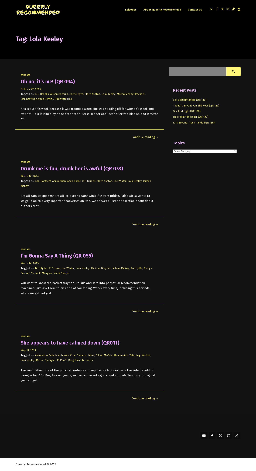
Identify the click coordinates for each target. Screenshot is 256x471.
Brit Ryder (41, 267)
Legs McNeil (144, 354)
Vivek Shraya (62, 272)
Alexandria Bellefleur (48, 354)
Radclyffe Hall (64, 99)
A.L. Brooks (42, 94)
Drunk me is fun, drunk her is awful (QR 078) (73, 168)
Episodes (132, 9)
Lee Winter (121, 180)
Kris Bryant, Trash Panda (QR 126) (193, 122)
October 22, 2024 (31, 89)
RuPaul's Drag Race (70, 359)
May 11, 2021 (28, 349)
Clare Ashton (93, 94)
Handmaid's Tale (125, 354)
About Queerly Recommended (163, 9)
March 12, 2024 (30, 176)
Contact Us (195, 9)
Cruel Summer (79, 354)
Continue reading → (144, 137)
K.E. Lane (54, 267)
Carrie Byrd (77, 94)
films (92, 354)
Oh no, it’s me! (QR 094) (48, 81)
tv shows (88, 359)
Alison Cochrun (59, 94)
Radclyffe (138, 267)
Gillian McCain (105, 354)
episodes (25, 75)
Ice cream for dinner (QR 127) (191, 116)
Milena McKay (126, 94)
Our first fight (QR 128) (186, 111)
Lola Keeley (109, 94)
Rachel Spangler (46, 359)
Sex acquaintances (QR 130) (190, 99)
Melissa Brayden (102, 267)
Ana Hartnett (43, 180)
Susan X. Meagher (42, 272)
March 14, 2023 (30, 263)
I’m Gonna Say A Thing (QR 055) (58, 255)
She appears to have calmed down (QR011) (71, 342)
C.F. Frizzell (89, 180)
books (65, 354)
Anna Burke (74, 180)
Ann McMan (59, 180)
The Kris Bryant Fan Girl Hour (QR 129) (196, 105)
